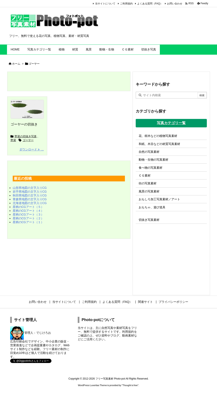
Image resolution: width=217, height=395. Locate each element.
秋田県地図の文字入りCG (30, 195)
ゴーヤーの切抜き (24, 124)
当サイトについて (105, 3)
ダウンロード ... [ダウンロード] (31, 149)
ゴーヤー (28, 140)
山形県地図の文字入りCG (30, 187)
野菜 (13, 140)
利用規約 (128, 331)
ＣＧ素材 (145, 175)
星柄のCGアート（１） (28, 222)
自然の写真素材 (149, 151)
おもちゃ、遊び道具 (152, 207)
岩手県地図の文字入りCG (30, 191)
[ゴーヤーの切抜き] (27, 109)
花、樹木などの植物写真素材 (158, 136)
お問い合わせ (174, 3)
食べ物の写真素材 (150, 167)
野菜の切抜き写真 (26, 136)
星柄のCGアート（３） (28, 214)
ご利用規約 (126, 3)
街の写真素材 (147, 183)
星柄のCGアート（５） (28, 207)
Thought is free (130, 385)
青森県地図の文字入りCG (30, 199)
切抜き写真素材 (149, 219)
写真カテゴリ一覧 (171, 123)
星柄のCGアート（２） (28, 218)
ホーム (16, 63)
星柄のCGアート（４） (28, 210)
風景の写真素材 (149, 191)
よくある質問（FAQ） (150, 3)
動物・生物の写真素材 (153, 159)
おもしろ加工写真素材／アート (159, 199)
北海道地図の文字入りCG (30, 203)
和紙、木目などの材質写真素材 (159, 144)
